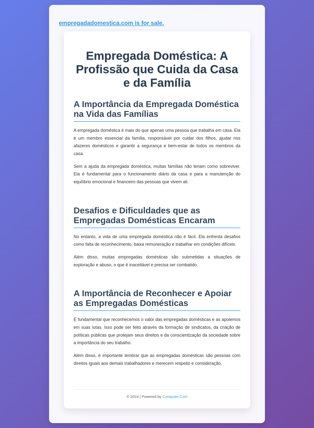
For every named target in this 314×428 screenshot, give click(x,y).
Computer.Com (174, 396)
